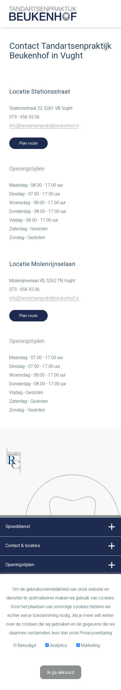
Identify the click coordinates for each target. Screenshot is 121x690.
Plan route (28, 143)
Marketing (88, 645)
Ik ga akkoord (60, 672)
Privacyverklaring (96, 632)
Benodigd (24, 645)
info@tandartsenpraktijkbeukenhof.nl (44, 125)
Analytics (56, 645)
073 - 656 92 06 (24, 117)
